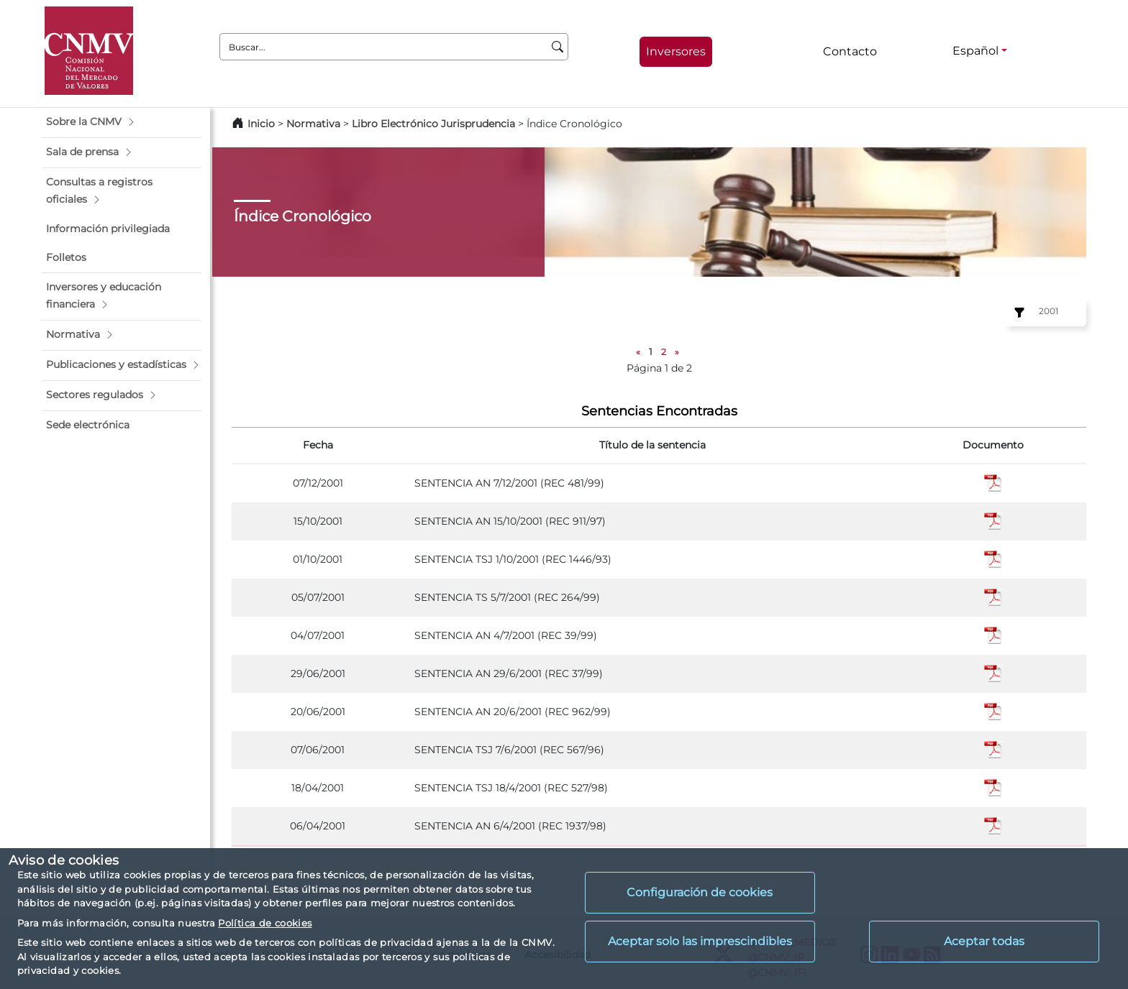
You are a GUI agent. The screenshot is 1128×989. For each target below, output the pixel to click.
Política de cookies (264, 923)
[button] (121, 122)
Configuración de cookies (700, 892)
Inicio (261, 123)
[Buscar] (557, 46)
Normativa (313, 123)
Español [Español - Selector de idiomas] (975, 51)
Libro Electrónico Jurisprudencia (433, 123)
